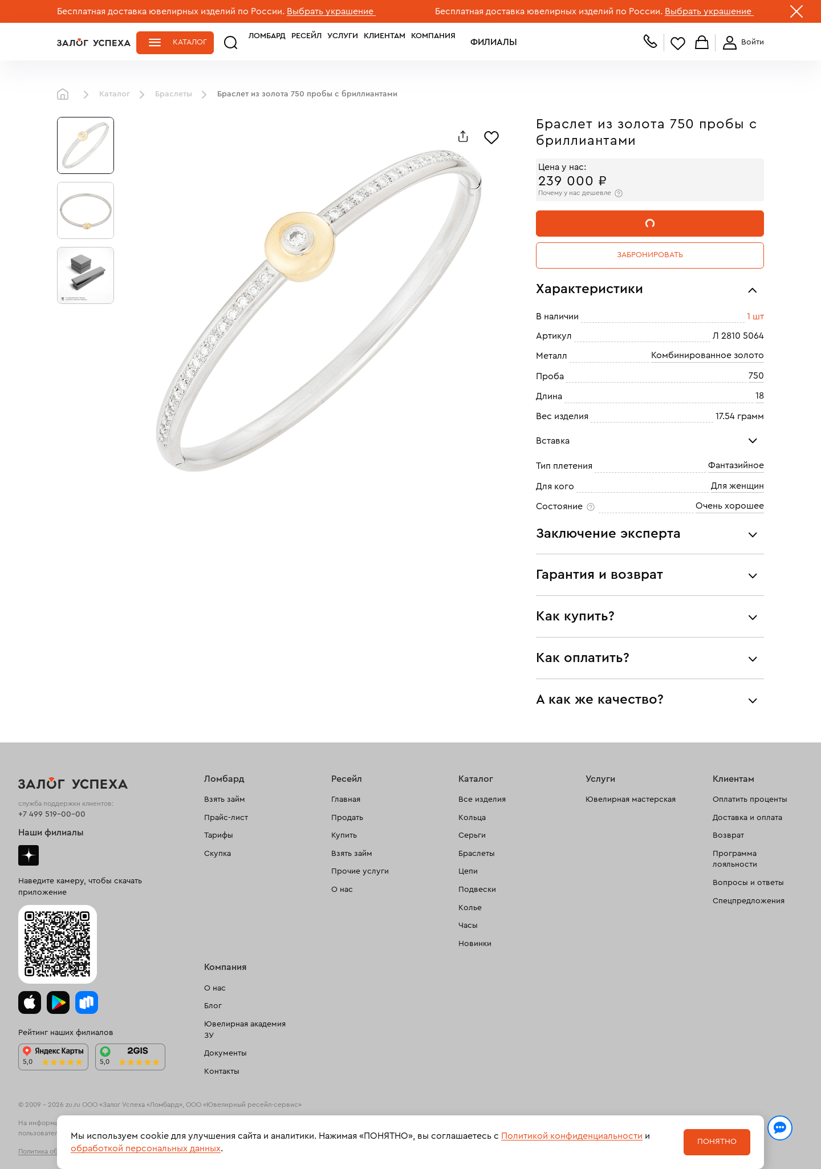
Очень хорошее (730, 505)
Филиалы (452, 42)
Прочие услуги (360, 871)
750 (756, 375)
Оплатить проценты (750, 799)
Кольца (472, 818)
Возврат (728, 835)
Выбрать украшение (331, 11)
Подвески (477, 890)
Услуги (313, 42)
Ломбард (238, 42)
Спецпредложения (749, 901)
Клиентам (355, 42)
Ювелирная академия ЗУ (245, 1030)
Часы (468, 925)
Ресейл (277, 42)
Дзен (28, 855)
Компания (404, 42)
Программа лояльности (735, 859)
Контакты (221, 1071)
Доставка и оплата (747, 818)
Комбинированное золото (707, 355)
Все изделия (482, 799)
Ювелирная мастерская (631, 799)
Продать (347, 818)
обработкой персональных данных (146, 1148)
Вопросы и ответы (748, 883)
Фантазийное (736, 465)
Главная (65, 94)
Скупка (217, 854)
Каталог (190, 42)
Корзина (701, 43)
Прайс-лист (226, 818)
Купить (344, 835)
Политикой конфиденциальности (572, 1135)
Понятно (717, 1142)
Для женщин (737, 485)
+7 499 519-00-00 (52, 814)
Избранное (677, 43)
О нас (342, 890)
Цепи (468, 871)
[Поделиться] (463, 136)
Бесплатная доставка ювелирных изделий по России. (170, 11)
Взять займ (224, 799)
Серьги (472, 835)
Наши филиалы (51, 832)
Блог (213, 1006)
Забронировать (650, 255)
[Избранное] (491, 136)
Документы (225, 1053)
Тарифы (218, 835)
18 (759, 395)
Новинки (474, 944)
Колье (470, 908)
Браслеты (173, 94)
